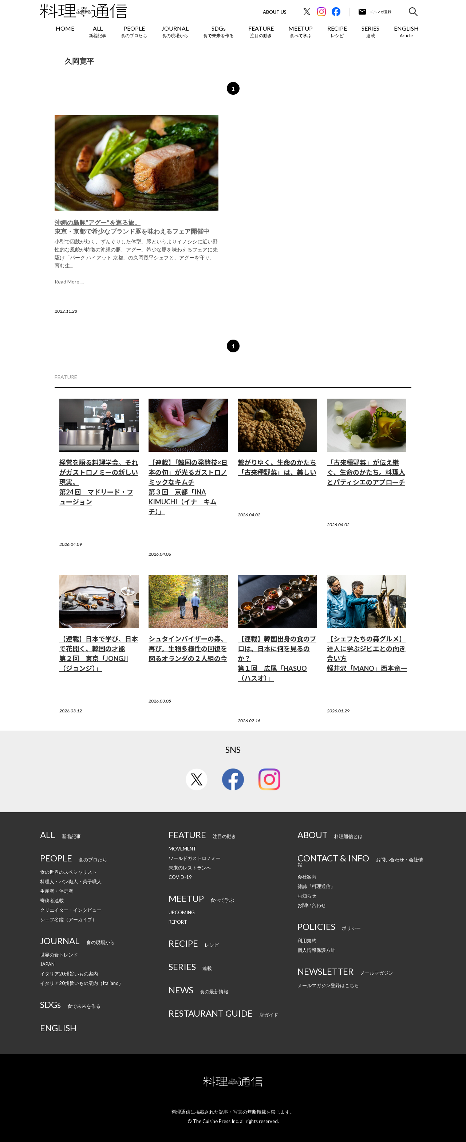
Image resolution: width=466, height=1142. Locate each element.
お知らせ (306, 896)
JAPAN (47, 964)
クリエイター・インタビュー (71, 910)
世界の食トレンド (59, 955)
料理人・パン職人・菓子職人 (71, 881)
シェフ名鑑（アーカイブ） (68, 919)
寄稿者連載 (52, 900)
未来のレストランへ (190, 868)
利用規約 (306, 940)
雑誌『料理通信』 (316, 886)
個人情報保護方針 (316, 950)
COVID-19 (180, 877)
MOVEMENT (182, 849)
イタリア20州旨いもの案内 (69, 974)
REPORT (178, 922)
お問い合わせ (311, 905)
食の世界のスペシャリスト (68, 872)
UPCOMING (182, 912)
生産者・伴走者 (56, 891)
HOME (65, 28)
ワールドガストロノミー (195, 858)
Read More (67, 281)
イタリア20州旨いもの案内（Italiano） (81, 983)
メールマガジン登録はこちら (328, 985)
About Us (275, 12)
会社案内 (306, 877)
